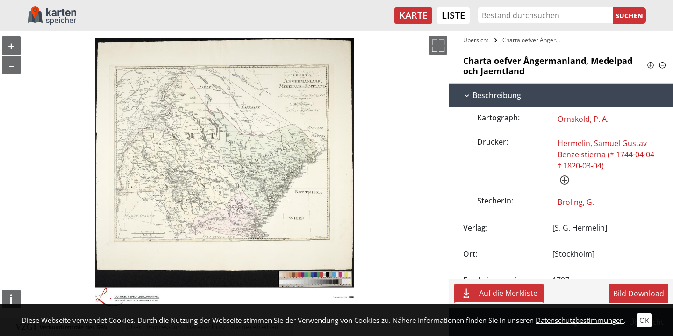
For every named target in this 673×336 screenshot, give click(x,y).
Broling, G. (576, 202)
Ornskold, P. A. (583, 119)
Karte (413, 15)
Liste (453, 15)
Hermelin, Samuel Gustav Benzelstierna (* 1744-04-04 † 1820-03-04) (606, 154)
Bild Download (638, 293)
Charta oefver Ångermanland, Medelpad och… (534, 40)
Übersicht (475, 40)
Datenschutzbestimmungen (580, 320)
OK (644, 320)
